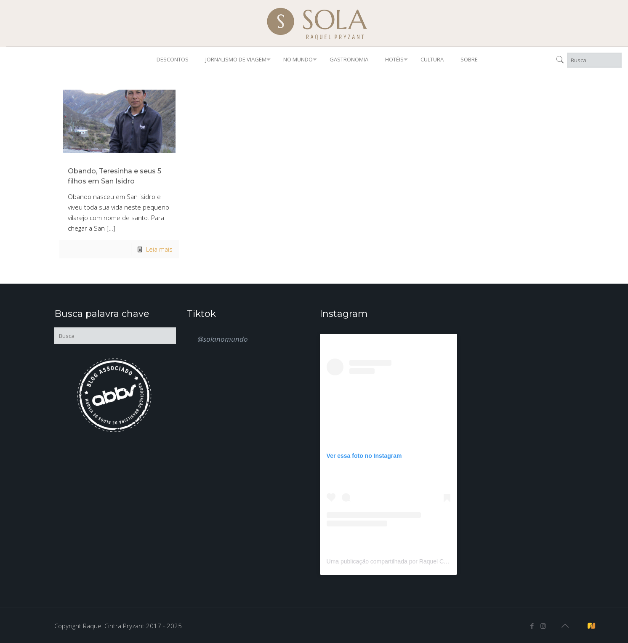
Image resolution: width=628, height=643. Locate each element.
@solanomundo (222, 339)
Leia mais (159, 249)
